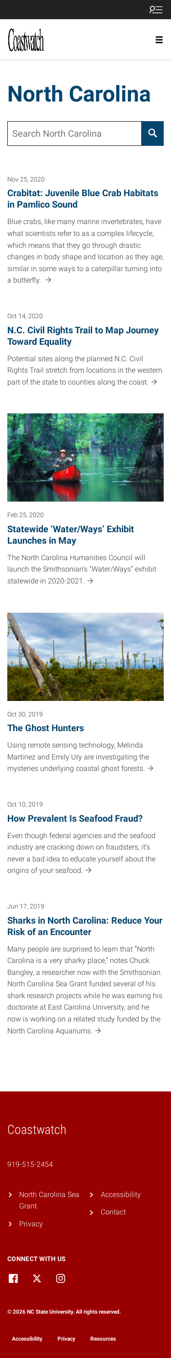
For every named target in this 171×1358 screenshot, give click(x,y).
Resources (103, 1339)
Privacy (31, 1223)
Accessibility (121, 1194)
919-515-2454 (30, 1164)
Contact (113, 1212)
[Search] (153, 133)
